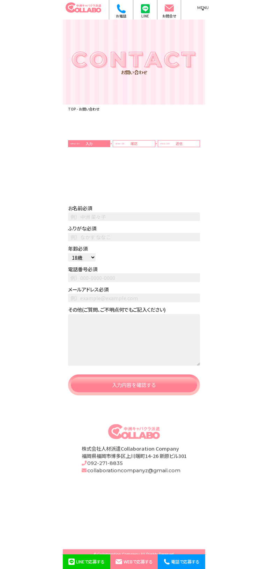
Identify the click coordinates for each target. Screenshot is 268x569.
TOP (72, 109)
